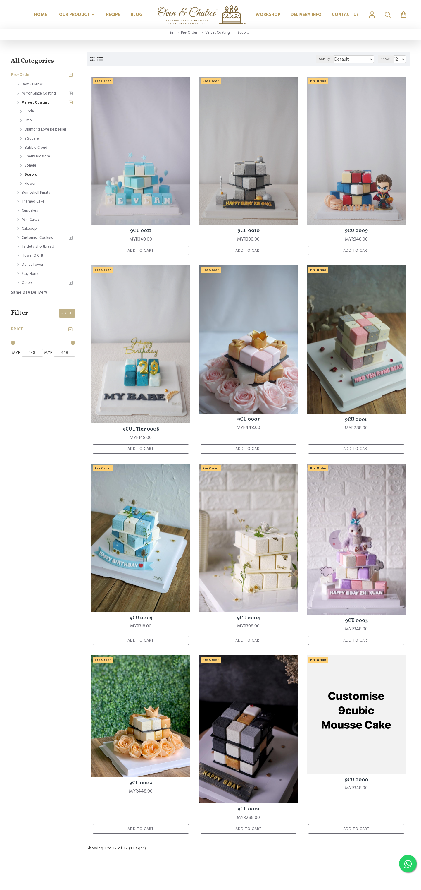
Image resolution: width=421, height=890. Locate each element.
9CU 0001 (248, 812)
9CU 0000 (356, 783)
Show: (387, 58)
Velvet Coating (217, 32)
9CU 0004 (248, 620)
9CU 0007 (248, 420)
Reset (69, 313)
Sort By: (333, 58)
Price (17, 329)
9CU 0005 (141, 620)
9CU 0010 (248, 231)
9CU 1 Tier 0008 (140, 430)
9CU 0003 (356, 623)
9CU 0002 (140, 786)
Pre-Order (189, 32)
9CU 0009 (356, 231)
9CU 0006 (356, 421)
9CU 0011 (140, 231)
